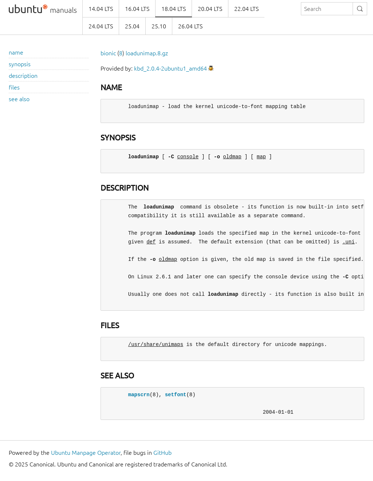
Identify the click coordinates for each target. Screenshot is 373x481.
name (16, 52)
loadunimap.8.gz (147, 53)
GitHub (162, 452)
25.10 (159, 26)
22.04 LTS (246, 8)
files (14, 87)
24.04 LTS (101, 26)
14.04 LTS (101, 8)
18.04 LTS (173, 8)
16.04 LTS (137, 8)
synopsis (20, 64)
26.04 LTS (190, 26)
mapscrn (139, 394)
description (23, 75)
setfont (175, 394)
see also (19, 99)
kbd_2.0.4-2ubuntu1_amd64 (170, 68)
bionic (108, 53)
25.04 (132, 26)
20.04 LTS (210, 8)
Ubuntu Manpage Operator (86, 452)
